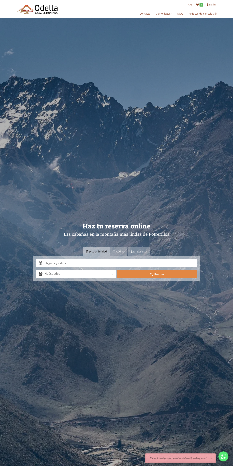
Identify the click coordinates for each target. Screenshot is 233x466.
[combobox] (80, 274)
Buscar (157, 274)
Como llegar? (163, 13)
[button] (121, 263)
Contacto (145, 13)
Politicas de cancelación (203, 13)
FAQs (180, 13)
